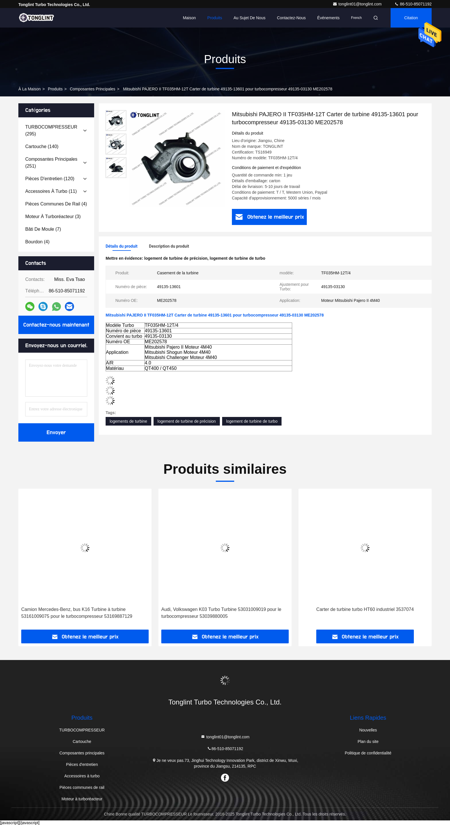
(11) (51, 191)
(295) (51, 130)
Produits (214, 17)
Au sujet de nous (249, 17)
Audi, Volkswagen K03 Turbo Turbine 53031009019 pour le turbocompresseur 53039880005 (221, 613)
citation (411, 17)
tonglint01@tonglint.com (358, 4)
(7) (43, 229)
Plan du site (368, 741)
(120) (49, 178)
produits (55, 89)
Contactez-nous (291, 17)
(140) (42, 146)
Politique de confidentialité (368, 753)
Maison (189, 17)
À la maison (29, 89)
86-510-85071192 (413, 4)
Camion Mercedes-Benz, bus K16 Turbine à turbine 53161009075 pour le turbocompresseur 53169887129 (76, 613)
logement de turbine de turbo (252, 421)
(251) (51, 162)
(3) (53, 216)
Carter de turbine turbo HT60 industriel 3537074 (365, 609)
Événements (328, 17)
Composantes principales (92, 89)
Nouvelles (368, 730)
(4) (56, 203)
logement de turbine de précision (187, 421)
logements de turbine (128, 421)
